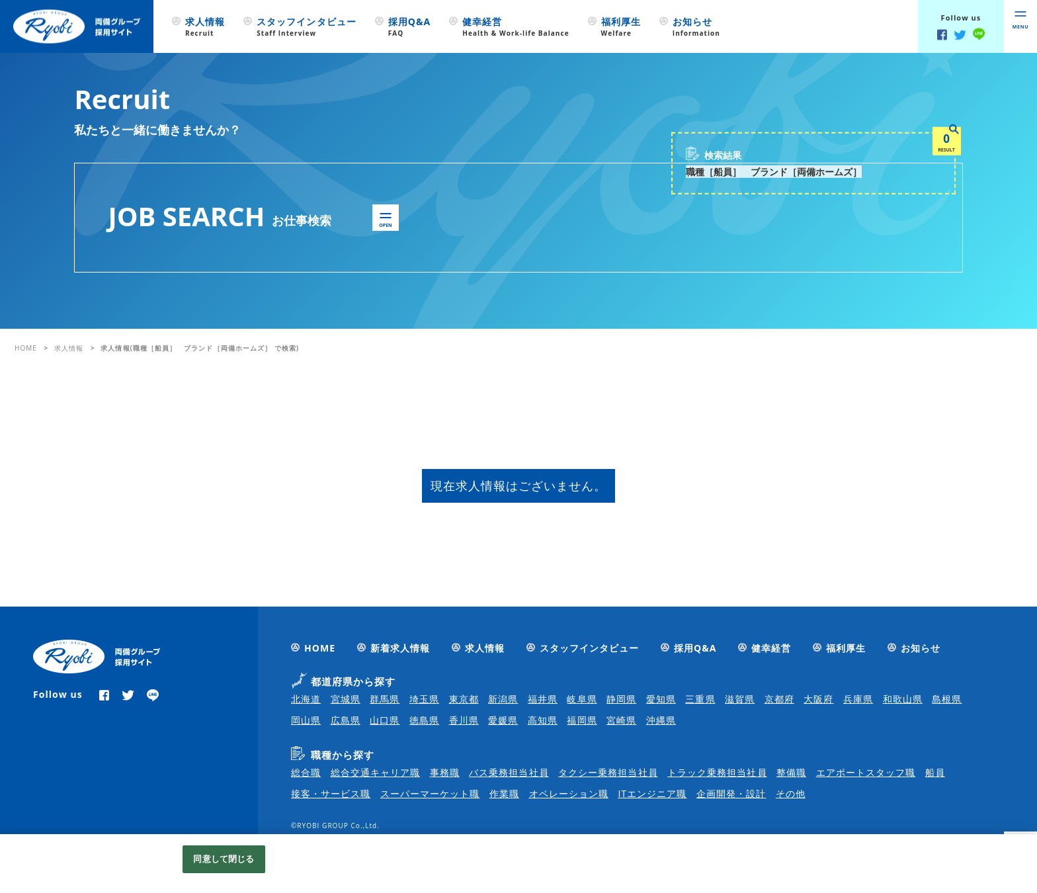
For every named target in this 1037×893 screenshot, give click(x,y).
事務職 (445, 772)
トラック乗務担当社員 (717, 772)
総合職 (306, 772)
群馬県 (384, 699)
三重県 (700, 699)
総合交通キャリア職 (375, 772)
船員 (935, 772)
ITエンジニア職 (652, 793)
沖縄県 (661, 720)
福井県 (543, 699)
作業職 (504, 793)
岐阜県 (582, 699)
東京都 (464, 699)
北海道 (306, 699)
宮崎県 (621, 720)
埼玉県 (424, 699)
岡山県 (306, 720)
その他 (791, 793)
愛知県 (661, 699)
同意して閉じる (223, 859)
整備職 (791, 772)
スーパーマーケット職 (430, 793)
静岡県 (621, 699)
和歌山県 (903, 699)
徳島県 (424, 720)
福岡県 (582, 720)
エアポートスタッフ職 (866, 772)
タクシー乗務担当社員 (608, 772)
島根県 (947, 699)
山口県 (384, 720)
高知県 (543, 720)
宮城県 (345, 699)
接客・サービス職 (330, 793)
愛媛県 (503, 720)
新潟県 (503, 699)
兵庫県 (858, 699)
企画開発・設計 (731, 793)
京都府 (779, 699)
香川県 (464, 720)
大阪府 (818, 699)
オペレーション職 (568, 793)
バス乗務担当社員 (508, 772)
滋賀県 (740, 699)
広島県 (345, 720)
